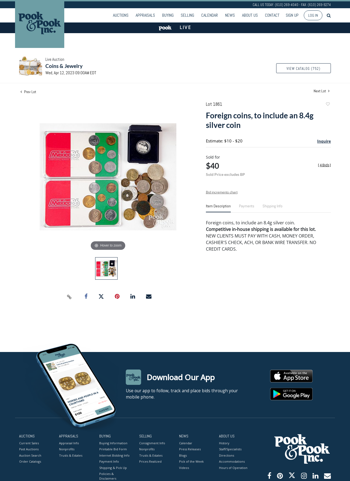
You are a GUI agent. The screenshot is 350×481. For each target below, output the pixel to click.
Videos (184, 467)
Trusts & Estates (70, 455)
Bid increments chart (222, 192)
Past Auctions (29, 449)
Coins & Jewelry (64, 66)
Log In (313, 15)
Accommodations (232, 461)
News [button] (230, 15)
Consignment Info (152, 443)
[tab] (218, 208)
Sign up (292, 15)
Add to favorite (327, 105)
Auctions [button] (121, 15)
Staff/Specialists (230, 449)
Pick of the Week (191, 461)
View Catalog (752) (303, 68)
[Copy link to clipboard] (69, 296)
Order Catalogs (30, 461)
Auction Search (30, 455)
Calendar (209, 15)
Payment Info (109, 461)
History (224, 443)
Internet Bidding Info (114, 455)
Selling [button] (187, 15)
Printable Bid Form (113, 449)
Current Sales (29, 443)
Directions (226, 455)
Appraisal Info (69, 443)
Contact (272, 15)
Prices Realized (150, 461)
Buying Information (113, 443)
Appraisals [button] (145, 15)
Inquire (324, 141)
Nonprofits (66, 449)
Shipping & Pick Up (113, 467)
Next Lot (321, 91)
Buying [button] (168, 15)
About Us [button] (250, 15)
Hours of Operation (233, 467)
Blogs (183, 455)
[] (324, 165)
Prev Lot (28, 91)
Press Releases (190, 449)
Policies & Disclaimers (107, 476)
